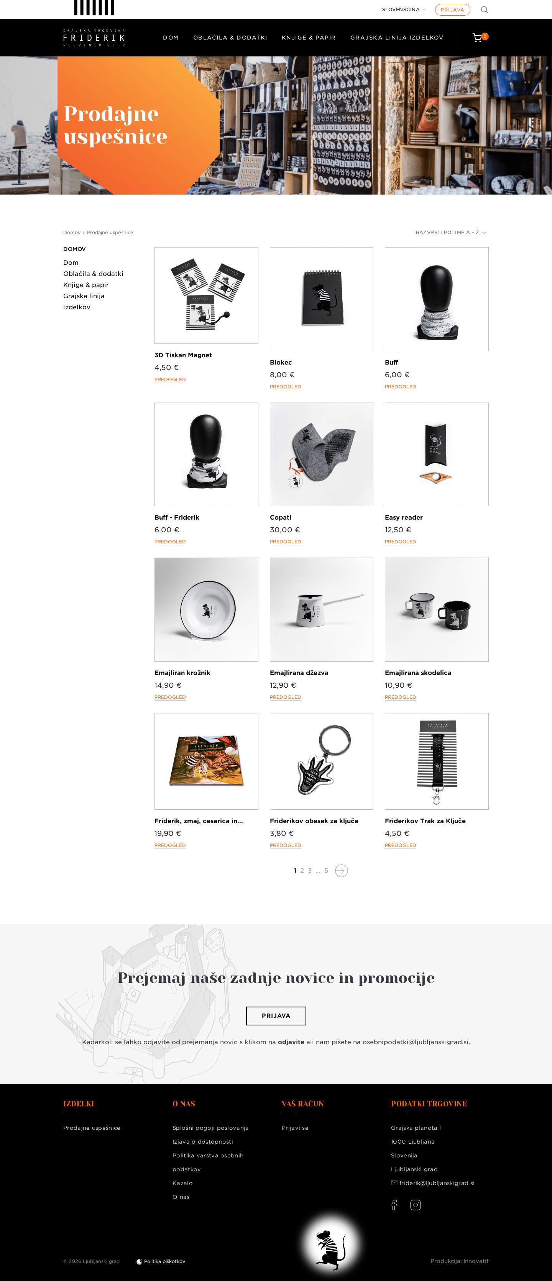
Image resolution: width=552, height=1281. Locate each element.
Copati (280, 517)
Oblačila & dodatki (230, 38)
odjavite (291, 1042)
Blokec (281, 362)
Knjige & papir (309, 38)
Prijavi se (295, 1128)
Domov (74, 249)
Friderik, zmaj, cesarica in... (198, 821)
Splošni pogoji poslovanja (210, 1128)
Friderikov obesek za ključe (314, 821)
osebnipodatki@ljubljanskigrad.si (415, 1042)
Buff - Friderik (176, 517)
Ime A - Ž (470, 232)
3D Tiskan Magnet (183, 355)
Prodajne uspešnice (91, 1128)
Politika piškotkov (164, 1261)
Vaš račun (303, 1104)
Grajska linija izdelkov (397, 38)
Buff (391, 362)
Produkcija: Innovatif (459, 1261)
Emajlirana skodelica (418, 673)
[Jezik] (404, 9)
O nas (181, 1197)
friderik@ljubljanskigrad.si (437, 1183)
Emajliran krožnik (182, 673)
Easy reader (404, 517)
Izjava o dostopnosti (202, 1142)
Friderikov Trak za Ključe (425, 821)
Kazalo (182, 1183)
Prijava (453, 10)
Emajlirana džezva (299, 673)
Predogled (170, 379)
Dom (171, 38)
